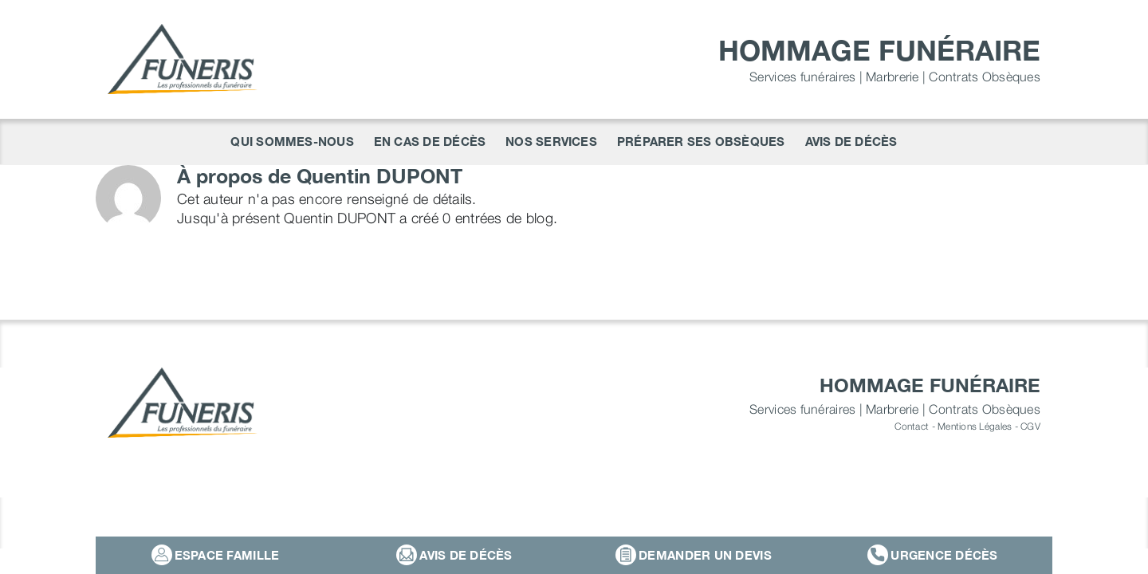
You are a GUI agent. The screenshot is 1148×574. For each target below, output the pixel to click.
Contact (911, 426)
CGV (1030, 426)
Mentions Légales (975, 426)
